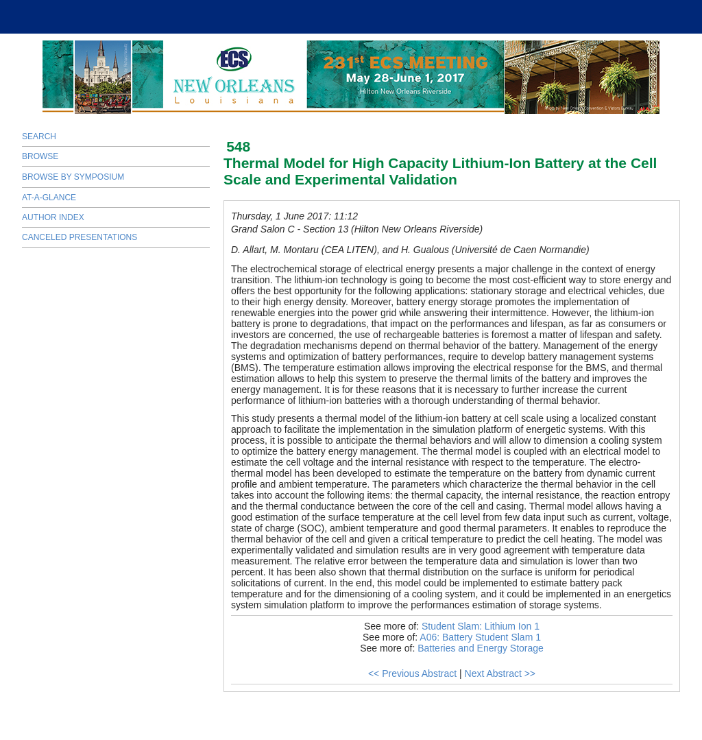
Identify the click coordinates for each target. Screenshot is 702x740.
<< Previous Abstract (412, 673)
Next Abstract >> (500, 673)
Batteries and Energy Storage (480, 648)
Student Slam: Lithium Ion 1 (481, 626)
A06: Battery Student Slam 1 (480, 637)
